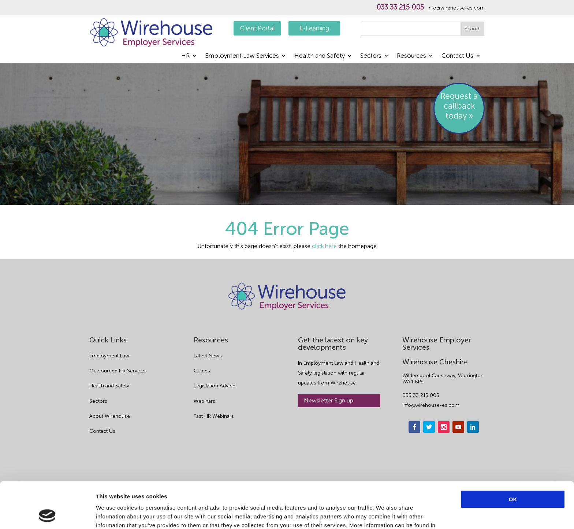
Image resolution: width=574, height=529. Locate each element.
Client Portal (257, 28)
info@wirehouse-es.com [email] (430, 405)
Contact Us (457, 56)
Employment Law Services (242, 56)
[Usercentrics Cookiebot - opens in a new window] (47, 514)
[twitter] (429, 427)
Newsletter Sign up (328, 400)
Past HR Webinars (214, 416)
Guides (202, 371)
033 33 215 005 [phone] (420, 395)
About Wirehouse (109, 416)
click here (324, 246)
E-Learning (314, 28)
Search (473, 29)
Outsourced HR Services (118, 371)
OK (513, 456)
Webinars (204, 401)
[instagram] (444, 427)
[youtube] (458, 427)
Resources (411, 56)
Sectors (370, 56)
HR (185, 56)
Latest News (208, 356)
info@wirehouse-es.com (456, 8)
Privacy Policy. (126, 491)
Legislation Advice (214, 386)
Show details (384, 514)
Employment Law (109, 356)
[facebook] (414, 427)
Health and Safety (319, 56)
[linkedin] (473, 427)
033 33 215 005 (400, 7)
